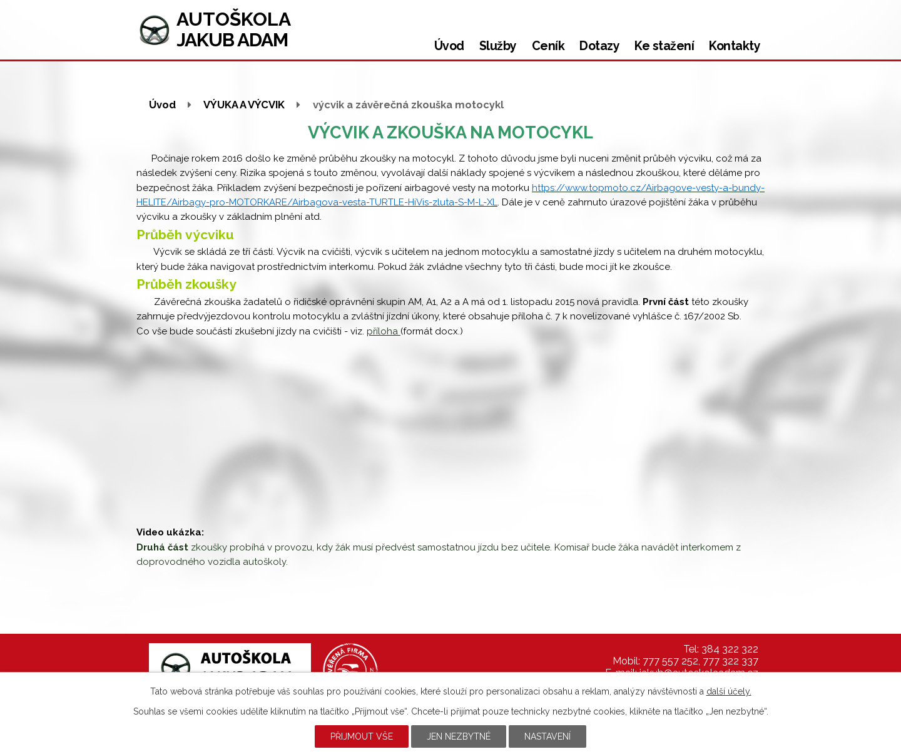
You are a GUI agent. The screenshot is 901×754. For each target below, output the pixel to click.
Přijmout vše (361, 736)
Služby (498, 46)
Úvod (449, 46)
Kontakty (734, 46)
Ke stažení (664, 46)
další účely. (728, 691)
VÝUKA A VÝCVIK (244, 104)
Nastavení (547, 736)
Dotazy (599, 46)
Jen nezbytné (459, 736)
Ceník (548, 46)
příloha (383, 331)
